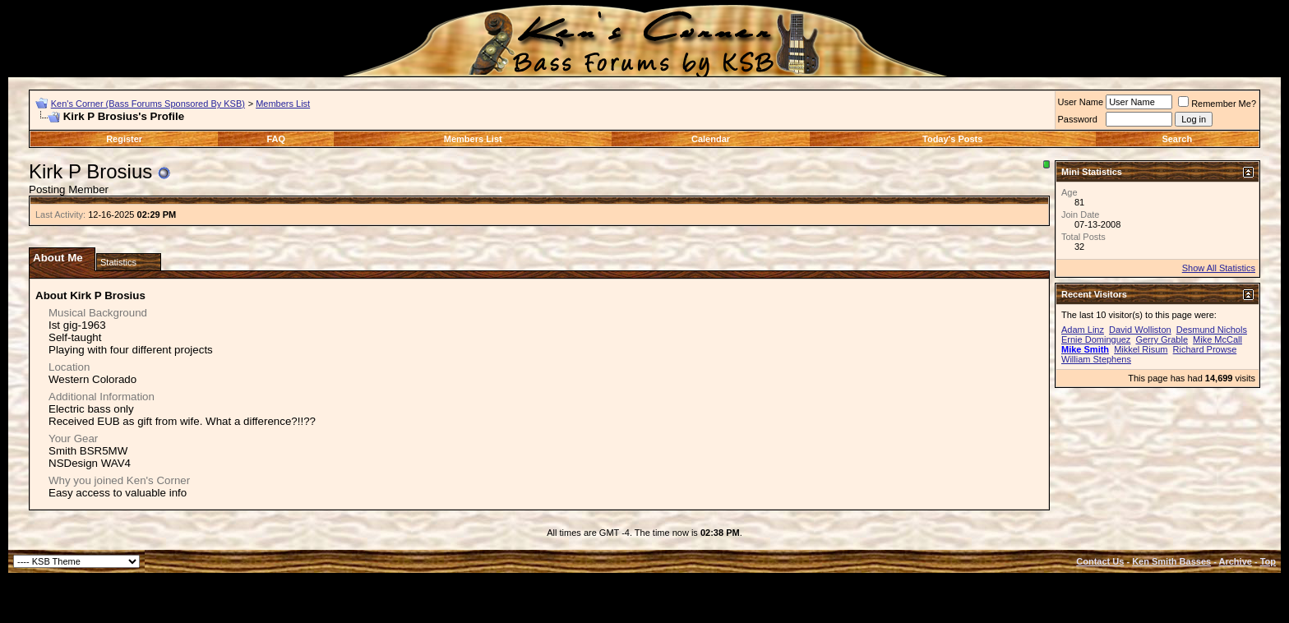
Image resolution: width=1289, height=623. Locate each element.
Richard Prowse (1205, 349)
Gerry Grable (1161, 339)
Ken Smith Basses (1171, 561)
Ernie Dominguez (1095, 339)
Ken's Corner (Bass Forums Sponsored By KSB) (148, 103)
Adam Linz (1082, 330)
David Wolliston (1140, 330)
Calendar (710, 139)
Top (1268, 561)
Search (1177, 139)
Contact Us (1100, 561)
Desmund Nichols (1211, 330)
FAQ (276, 139)
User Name (1081, 102)
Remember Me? (1217, 103)
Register (124, 139)
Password (1077, 119)
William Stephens (1096, 359)
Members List (283, 103)
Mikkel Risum (1140, 349)
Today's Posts (952, 139)
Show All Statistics (1218, 268)
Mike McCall (1217, 339)
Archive (1235, 561)
